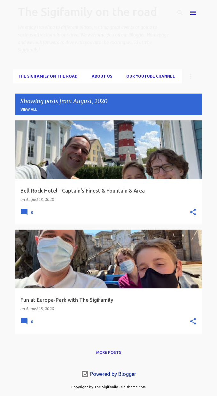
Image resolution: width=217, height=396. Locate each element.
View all (28, 109)
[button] (193, 212)
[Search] (180, 12)
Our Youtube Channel (150, 76)
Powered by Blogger (108, 374)
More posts (108, 352)
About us (102, 76)
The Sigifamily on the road (87, 11)
